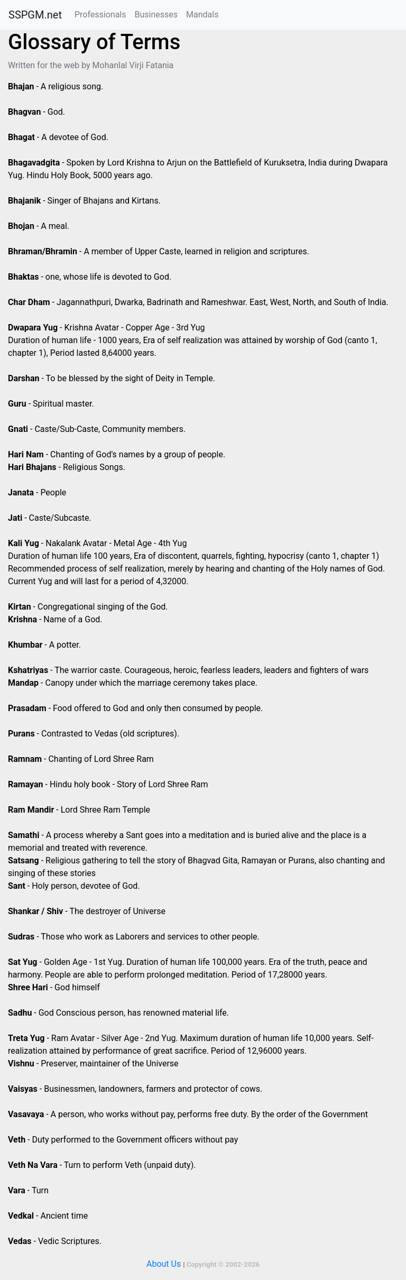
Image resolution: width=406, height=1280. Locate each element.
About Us (163, 1264)
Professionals (100, 15)
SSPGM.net (35, 14)
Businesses (156, 15)
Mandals (202, 15)
